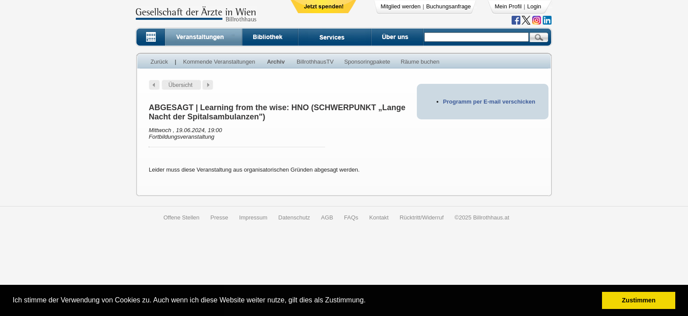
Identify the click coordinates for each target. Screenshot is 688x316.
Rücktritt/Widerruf (422, 217)
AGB (327, 217)
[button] (369, 301)
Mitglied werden (401, 6)
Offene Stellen (181, 217)
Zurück (159, 61)
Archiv (275, 61)
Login (534, 6)
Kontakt (379, 217)
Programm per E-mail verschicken (489, 101)
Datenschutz (294, 217)
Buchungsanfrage (448, 6)
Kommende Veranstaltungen (219, 61)
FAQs (351, 217)
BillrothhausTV (315, 61)
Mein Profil (508, 6)
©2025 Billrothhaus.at (482, 217)
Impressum (253, 217)
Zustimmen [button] (639, 300)
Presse (219, 217)
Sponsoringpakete (367, 61)
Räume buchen (420, 61)
